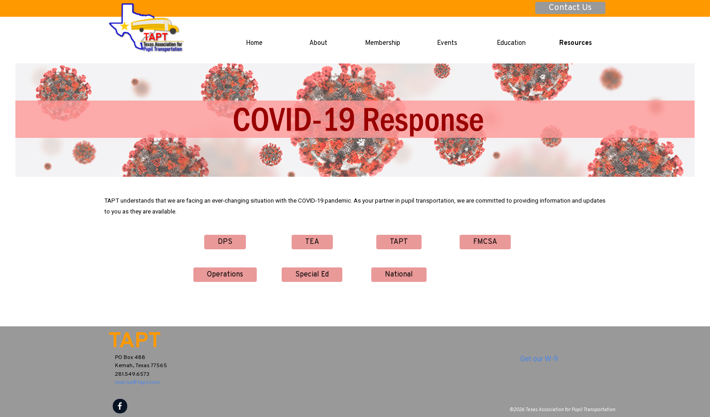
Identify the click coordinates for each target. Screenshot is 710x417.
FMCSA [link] (485, 242)
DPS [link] (225, 242)
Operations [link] (225, 274)
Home (254, 43)
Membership (382, 43)
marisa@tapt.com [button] (137, 382)
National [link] (399, 274)
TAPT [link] (399, 242)
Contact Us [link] (570, 8)
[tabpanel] (355, 206)
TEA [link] (312, 242)
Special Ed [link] (312, 274)
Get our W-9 (539, 358)
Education (511, 43)
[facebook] (120, 406)
